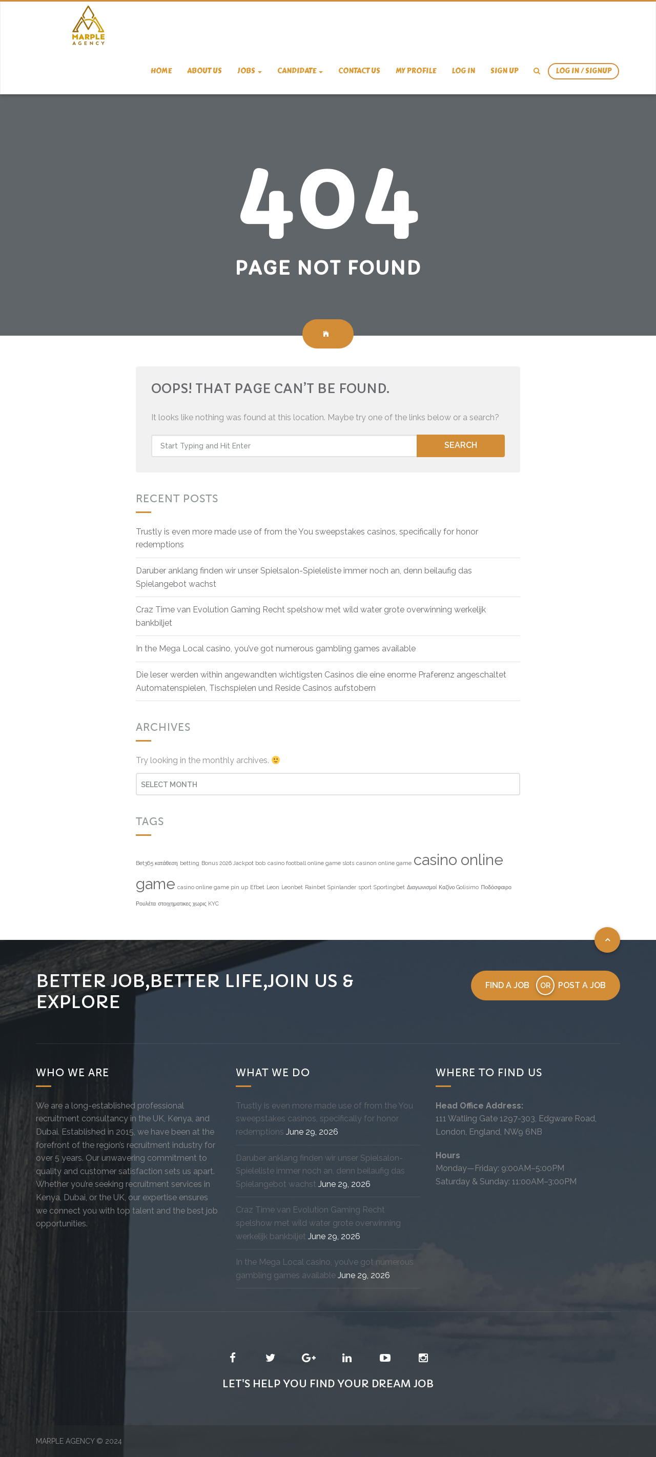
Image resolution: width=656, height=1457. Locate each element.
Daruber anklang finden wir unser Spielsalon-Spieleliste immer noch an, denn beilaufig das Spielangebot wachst (320, 1171)
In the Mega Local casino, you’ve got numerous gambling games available (276, 648)
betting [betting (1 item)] (189, 863)
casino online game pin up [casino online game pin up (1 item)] (212, 887)
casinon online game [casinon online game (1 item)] (384, 863)
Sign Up (504, 71)
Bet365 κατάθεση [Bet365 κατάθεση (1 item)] (157, 863)
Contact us (359, 71)
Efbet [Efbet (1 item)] (257, 887)
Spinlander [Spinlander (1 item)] (341, 887)
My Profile (416, 71)
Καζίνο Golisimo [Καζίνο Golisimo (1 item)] (459, 887)
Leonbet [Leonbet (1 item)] (292, 887)
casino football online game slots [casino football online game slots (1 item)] (311, 863)
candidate (300, 71)
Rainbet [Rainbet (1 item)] (315, 887)
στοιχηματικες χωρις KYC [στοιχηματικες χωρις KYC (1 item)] (188, 903)
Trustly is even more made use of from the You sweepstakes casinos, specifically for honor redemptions (324, 1119)
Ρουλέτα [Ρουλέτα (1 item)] (146, 903)
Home (161, 71)
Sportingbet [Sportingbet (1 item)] (389, 887)
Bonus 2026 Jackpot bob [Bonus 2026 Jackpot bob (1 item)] (233, 863)
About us (204, 71)
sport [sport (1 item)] (365, 887)
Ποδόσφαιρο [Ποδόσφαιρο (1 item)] (496, 887)
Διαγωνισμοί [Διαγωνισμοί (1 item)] (422, 887)
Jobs (249, 71)
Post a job (582, 985)
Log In (463, 71)
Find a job (507, 985)
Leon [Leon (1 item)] (272, 887)
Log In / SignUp (583, 71)
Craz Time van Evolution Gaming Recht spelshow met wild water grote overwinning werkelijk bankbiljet (318, 1223)
